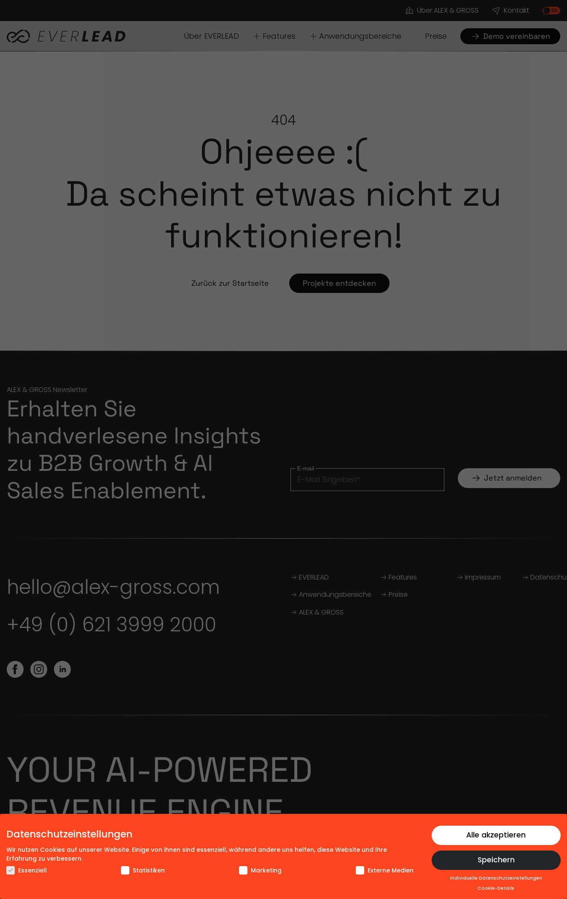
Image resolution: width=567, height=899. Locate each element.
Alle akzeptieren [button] (496, 835)
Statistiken (143, 870)
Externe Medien (385, 870)
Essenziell (26, 870)
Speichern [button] (496, 860)
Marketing (260, 870)
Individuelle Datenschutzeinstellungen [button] (496, 878)
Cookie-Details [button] (496, 888)
